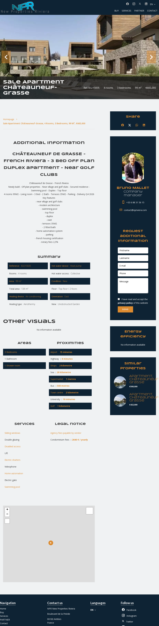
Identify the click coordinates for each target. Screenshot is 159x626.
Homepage (8, 119)
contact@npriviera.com (135, 210)
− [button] (7, 514)
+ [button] (7, 509)
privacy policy (125, 302)
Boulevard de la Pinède (58, 613)
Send (125, 309)
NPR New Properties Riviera (61, 608)
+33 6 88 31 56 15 (135, 202)
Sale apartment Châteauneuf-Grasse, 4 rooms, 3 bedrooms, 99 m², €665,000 (44, 123)
